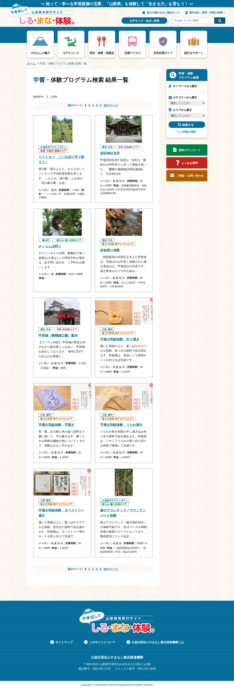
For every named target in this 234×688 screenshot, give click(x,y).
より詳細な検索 (187, 131)
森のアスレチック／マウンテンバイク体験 (123, 512)
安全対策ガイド (163, 53)
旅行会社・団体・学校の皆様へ (207, 12)
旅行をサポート (193, 53)
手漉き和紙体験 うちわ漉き (121, 425)
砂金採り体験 (110, 250)
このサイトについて (102, 642)
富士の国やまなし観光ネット (163, 12)
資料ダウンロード (189, 150)
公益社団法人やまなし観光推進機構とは (158, 642)
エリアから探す (182, 109)
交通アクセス (132, 53)
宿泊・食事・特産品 (101, 53)
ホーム (31, 63)
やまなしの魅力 (40, 53)
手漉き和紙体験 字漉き (56, 425)
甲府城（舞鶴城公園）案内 (58, 335)
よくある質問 (189, 162)
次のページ (111, 105)
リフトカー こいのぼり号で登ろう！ (61, 159)
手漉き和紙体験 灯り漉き (119, 339)
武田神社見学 (110, 153)
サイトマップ (64, 642)
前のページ (75, 105)
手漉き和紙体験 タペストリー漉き (61, 512)
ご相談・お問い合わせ (190, 175)
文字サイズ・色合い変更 (144, 20)
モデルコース (71, 53)
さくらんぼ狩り (49, 246)
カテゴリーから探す (185, 97)
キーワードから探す (185, 86)
